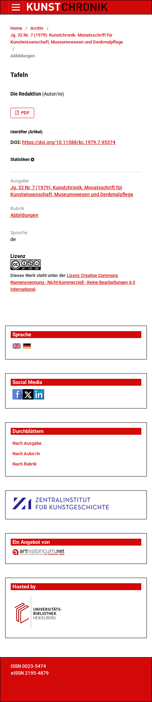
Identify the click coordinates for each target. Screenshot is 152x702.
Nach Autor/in (26, 453)
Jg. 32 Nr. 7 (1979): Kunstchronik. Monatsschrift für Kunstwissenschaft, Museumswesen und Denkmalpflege (66, 38)
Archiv (36, 28)
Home (16, 28)
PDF (24, 112)
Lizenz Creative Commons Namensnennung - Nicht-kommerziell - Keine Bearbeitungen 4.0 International (72, 282)
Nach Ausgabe (26, 443)
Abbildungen (24, 215)
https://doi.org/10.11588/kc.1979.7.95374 (68, 142)
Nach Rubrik (24, 464)
